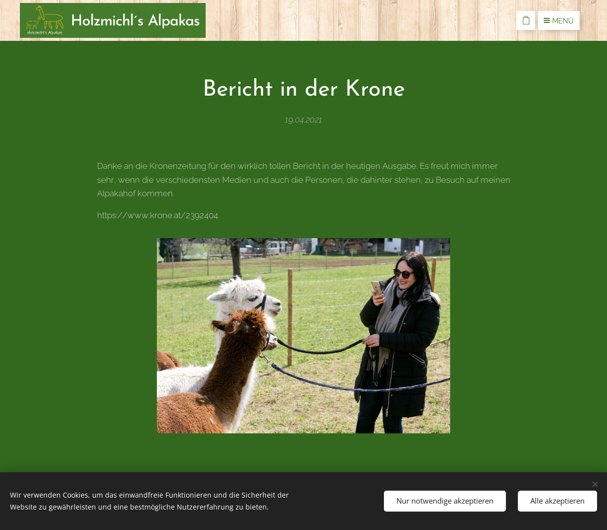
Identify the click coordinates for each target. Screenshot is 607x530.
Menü (559, 21)
